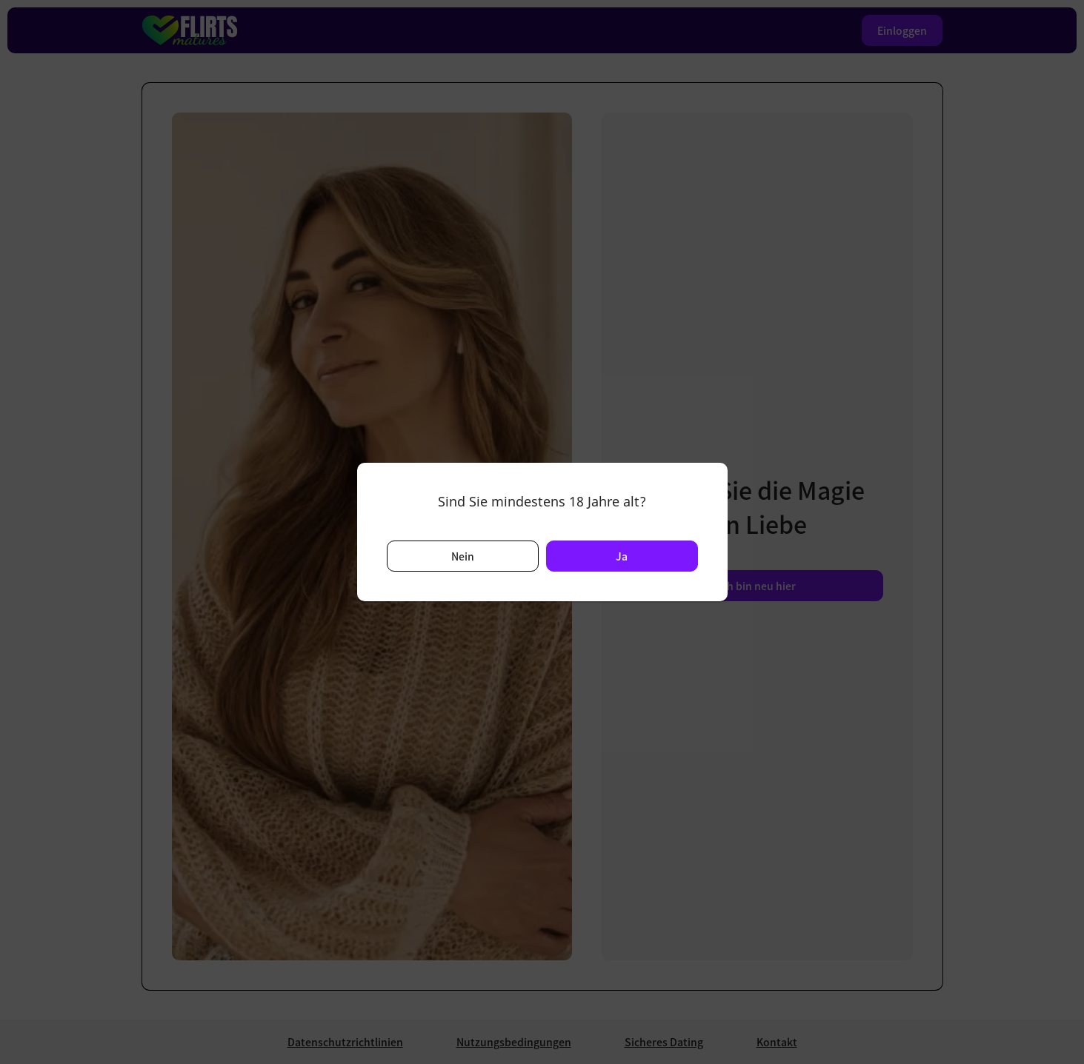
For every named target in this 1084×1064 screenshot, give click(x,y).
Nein (462, 556)
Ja (622, 556)
